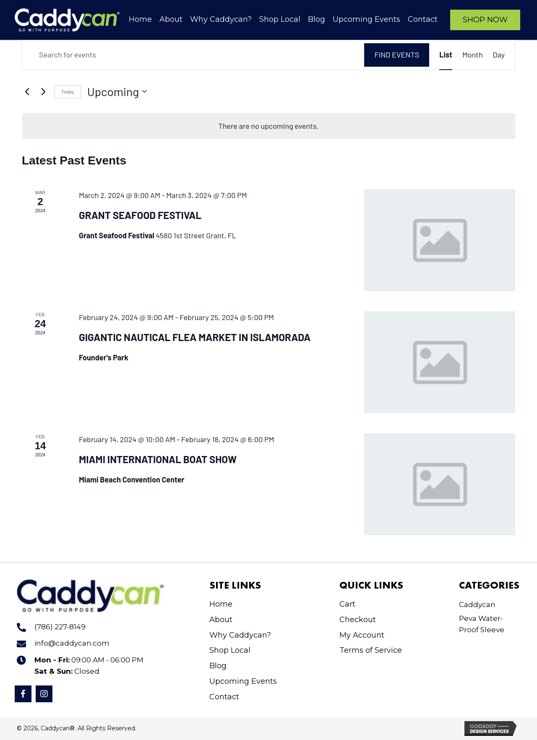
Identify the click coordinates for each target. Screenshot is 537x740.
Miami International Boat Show (158, 459)
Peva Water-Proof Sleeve (481, 624)
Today (67, 91)
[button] (485, 20)
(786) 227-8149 (60, 627)
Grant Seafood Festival (140, 215)
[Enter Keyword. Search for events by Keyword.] (193, 54)
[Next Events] (43, 91)
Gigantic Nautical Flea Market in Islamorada (194, 337)
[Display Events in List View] (445, 54)
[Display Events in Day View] (499, 54)
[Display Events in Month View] (472, 54)
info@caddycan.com (71, 643)
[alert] (268, 126)
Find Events (396, 54)
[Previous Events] (27, 91)
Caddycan (477, 604)
